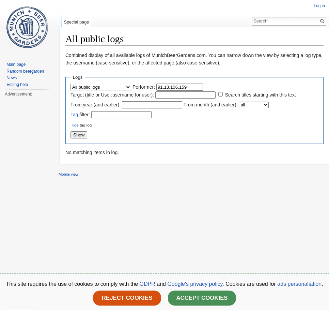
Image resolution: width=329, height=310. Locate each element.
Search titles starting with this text (260, 95)
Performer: (143, 87)
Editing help (17, 84)
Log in (319, 5)
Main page (16, 64)
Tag (74, 114)
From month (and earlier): (211, 104)
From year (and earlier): (95, 104)
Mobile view (68, 174)
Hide (74, 125)
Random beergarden (25, 71)
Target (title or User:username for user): (112, 95)
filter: (80, 114)
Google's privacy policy (194, 284)
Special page (76, 22)
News (11, 77)
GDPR (148, 284)
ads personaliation (299, 284)
